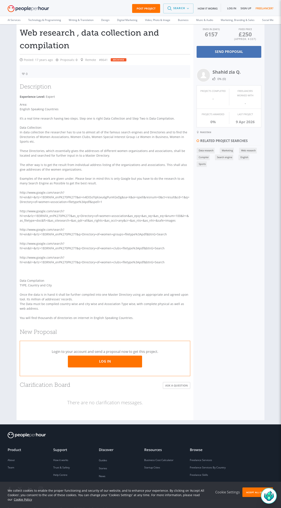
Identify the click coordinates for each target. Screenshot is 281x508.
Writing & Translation (81, 20)
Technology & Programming (44, 20)
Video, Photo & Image (157, 20)
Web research (245, 149)
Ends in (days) (208, 29)
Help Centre (60, 466)
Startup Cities (152, 458)
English (241, 156)
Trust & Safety (61, 458)
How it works (208, 8)
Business (183, 20)
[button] (178, 8)
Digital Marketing (127, 20)
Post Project (146, 8)
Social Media (269, 20)
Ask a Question (173, 376)
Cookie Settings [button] (227, 492)
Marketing (224, 149)
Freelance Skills (199, 466)
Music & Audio (204, 20)
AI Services (14, 20)
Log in (231, 8)
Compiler (201, 156)
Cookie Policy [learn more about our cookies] (23, 499)
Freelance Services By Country (208, 458)
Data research (203, 149)
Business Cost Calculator (158, 451)
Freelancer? (264, 8)
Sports (199, 163)
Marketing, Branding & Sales (237, 20)
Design (105, 20)
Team (11, 458)
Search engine (221, 156)
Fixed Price (244, 29)
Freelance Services (201, 451)
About (11, 451)
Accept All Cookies (257, 492)
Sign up (245, 8)
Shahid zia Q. (223, 72)
